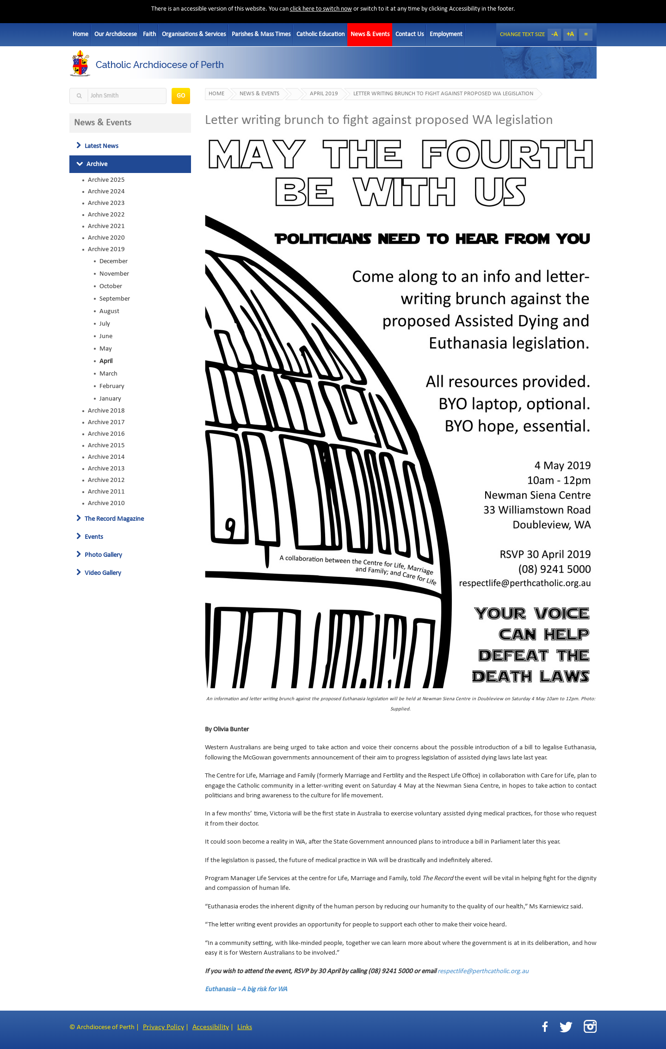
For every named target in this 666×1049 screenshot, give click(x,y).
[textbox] (117, 96)
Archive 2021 (106, 226)
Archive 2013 (106, 468)
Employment (446, 34)
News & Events (370, 34)
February (111, 386)
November (114, 274)
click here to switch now (321, 9)
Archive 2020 (106, 237)
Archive (91, 164)
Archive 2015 (106, 445)
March (108, 373)
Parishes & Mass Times (261, 34)
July (104, 323)
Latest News (97, 146)
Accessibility (210, 1027)
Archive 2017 (106, 422)
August (109, 311)
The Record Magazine (110, 519)
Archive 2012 (106, 480)
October (110, 286)
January (110, 398)
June (105, 336)
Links (244, 1027)
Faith (149, 34)
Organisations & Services (194, 34)
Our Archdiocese (115, 34)
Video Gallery (98, 573)
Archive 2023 (106, 203)
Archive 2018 (106, 410)
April (105, 361)
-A (554, 34)
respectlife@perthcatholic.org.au (483, 971)
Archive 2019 (106, 249)
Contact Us (409, 34)
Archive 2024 (106, 191)
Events (89, 537)
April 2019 (324, 94)
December (113, 261)
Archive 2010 (106, 503)
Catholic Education (320, 34)
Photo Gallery (99, 555)
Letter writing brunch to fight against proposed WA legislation (443, 94)
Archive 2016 (106, 434)
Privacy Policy (163, 1027)
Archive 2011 (106, 491)
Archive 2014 (106, 457)
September (114, 298)
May (105, 348)
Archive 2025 (106, 180)
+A (570, 34)
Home (80, 34)
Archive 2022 (106, 214)
